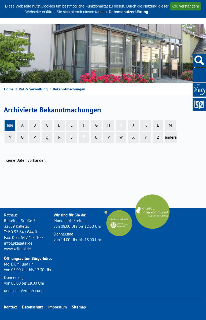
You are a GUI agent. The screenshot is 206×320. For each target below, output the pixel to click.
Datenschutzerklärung (128, 12)
